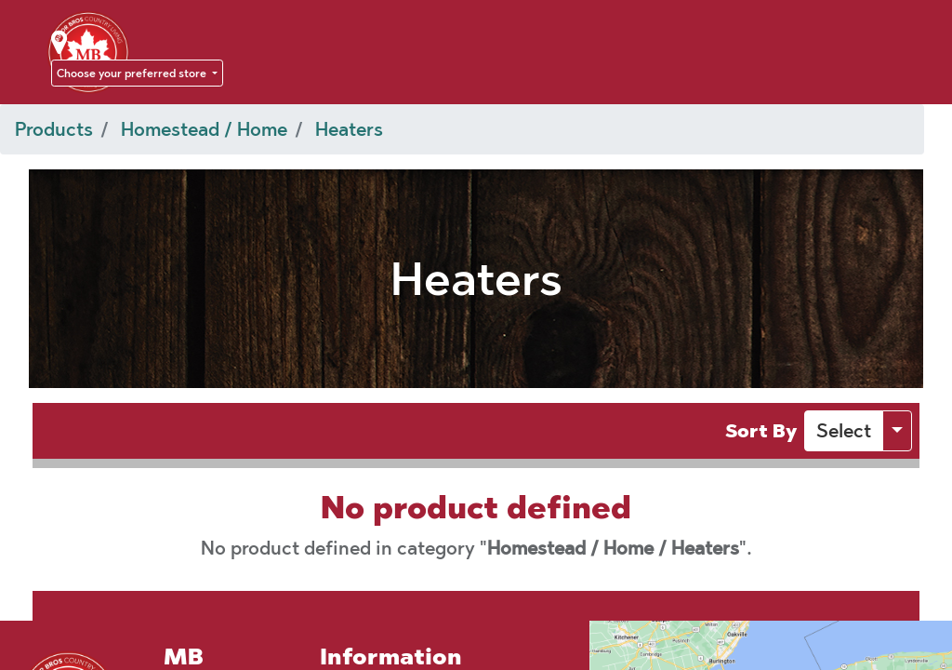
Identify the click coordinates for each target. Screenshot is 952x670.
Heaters (349, 129)
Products (54, 129)
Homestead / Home (204, 129)
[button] (843, 430)
